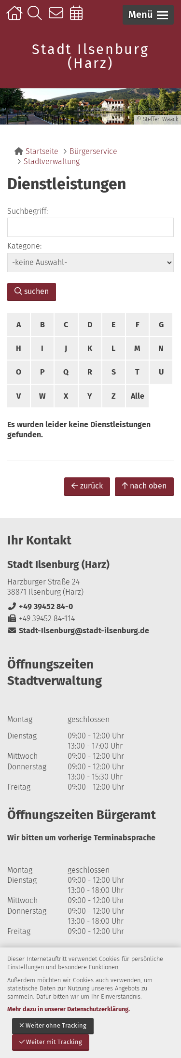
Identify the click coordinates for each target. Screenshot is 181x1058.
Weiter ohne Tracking (52, 1025)
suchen (31, 291)
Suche (36, 18)
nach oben (144, 486)
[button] (148, 15)
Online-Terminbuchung (79, 18)
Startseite (15, 18)
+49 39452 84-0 (40, 606)
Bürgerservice (93, 151)
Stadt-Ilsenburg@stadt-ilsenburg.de (78, 630)
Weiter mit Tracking (50, 1042)
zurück (87, 486)
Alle (137, 396)
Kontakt (58, 18)
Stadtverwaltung (52, 161)
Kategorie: (24, 246)
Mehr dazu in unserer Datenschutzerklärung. (68, 1009)
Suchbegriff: (27, 211)
